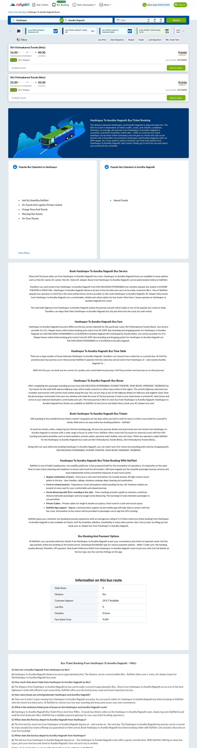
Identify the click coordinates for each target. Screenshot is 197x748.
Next (182, 31)
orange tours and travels (34, 209)
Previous (9, 31)
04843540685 (164, 5)
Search (176, 20)
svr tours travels (30, 218)
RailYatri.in (52, 702)
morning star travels (32, 213)
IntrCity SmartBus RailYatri (35, 200)
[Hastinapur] (35, 20)
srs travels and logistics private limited (42, 204)
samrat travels (121, 200)
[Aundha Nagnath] (88, 20)
